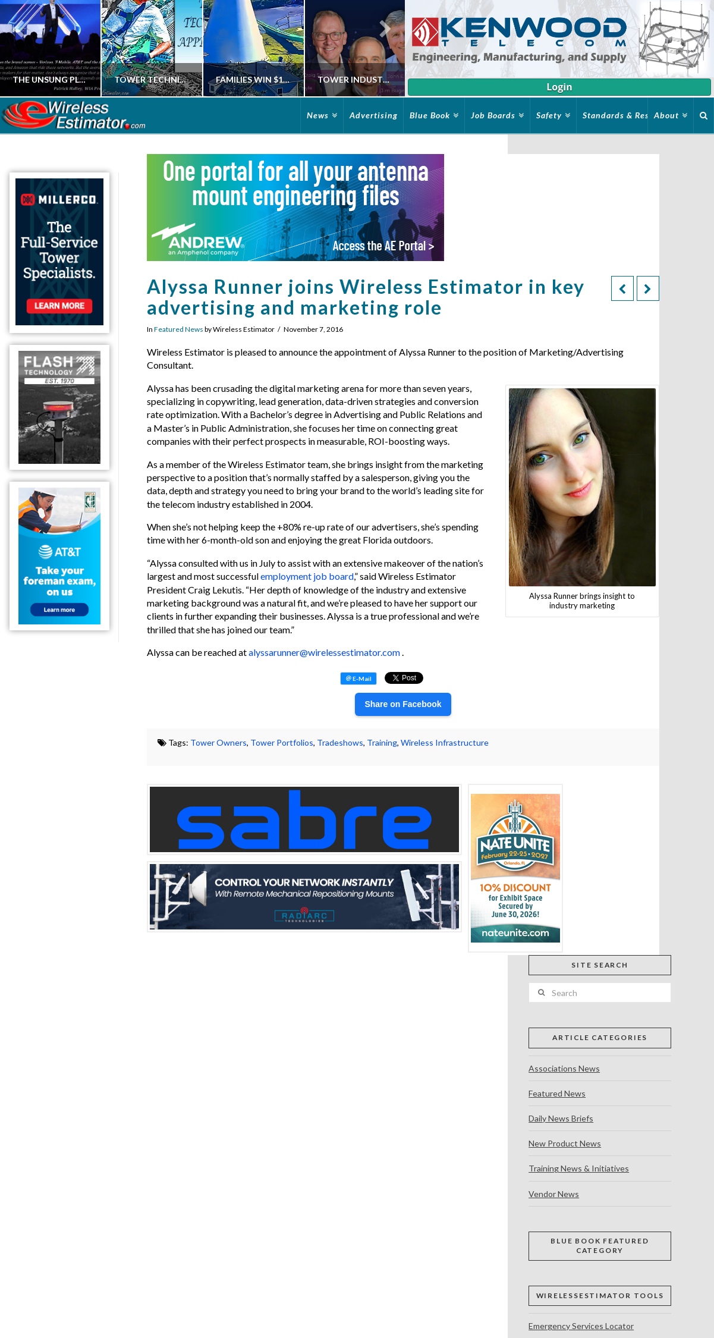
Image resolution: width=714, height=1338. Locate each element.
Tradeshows (340, 742)
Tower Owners (218, 742)
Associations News (564, 1068)
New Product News (565, 1143)
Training (382, 742)
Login (559, 86)
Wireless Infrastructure (445, 742)
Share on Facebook (402, 704)
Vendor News (554, 1194)
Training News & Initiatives (579, 1168)
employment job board (307, 576)
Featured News (178, 329)
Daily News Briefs (561, 1118)
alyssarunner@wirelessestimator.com (324, 652)
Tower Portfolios (281, 742)
